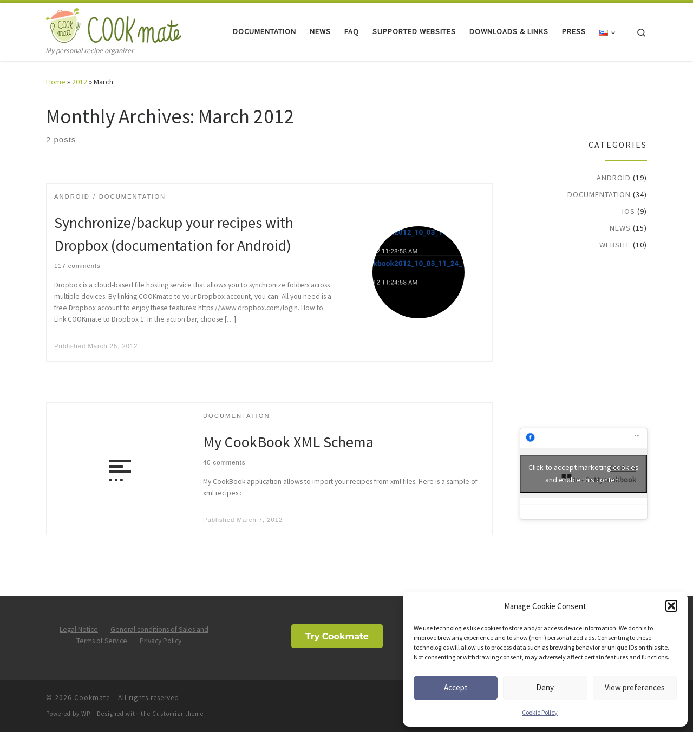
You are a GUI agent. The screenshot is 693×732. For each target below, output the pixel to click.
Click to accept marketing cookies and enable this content (583, 473)
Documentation (599, 194)
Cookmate (92, 697)
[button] (671, 605)
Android (614, 177)
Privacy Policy (160, 640)
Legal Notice (79, 629)
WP (85, 713)
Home (56, 82)
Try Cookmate (337, 636)
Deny (545, 687)
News (620, 228)
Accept (456, 687)
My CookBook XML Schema (288, 442)
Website (615, 245)
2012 (79, 82)
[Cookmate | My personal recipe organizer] (113, 23)
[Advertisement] (588, 338)
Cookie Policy (540, 712)
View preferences (635, 687)
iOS (628, 211)
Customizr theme (178, 713)
